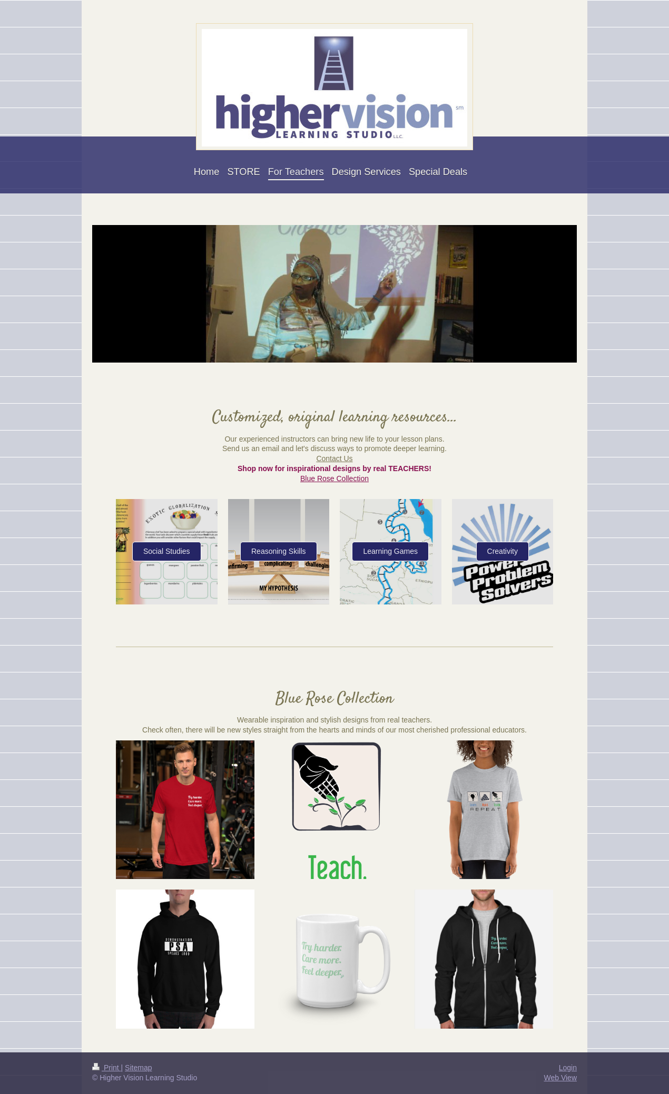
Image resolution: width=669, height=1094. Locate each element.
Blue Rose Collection (334, 478)
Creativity (502, 551)
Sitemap (138, 1067)
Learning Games (390, 551)
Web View (560, 1077)
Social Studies (166, 551)
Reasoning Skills (278, 551)
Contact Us (334, 458)
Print (106, 1067)
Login (568, 1067)
